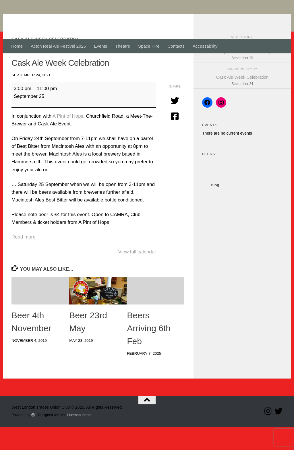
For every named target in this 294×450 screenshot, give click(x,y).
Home (17, 46)
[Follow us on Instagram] (268, 434)
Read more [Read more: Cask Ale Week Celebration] (23, 260)
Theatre (122, 46)
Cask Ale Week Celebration (242, 104)
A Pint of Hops (68, 139)
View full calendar (137, 275)
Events (100, 46)
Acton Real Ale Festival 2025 (58, 46)
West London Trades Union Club (96, 19)
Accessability (205, 46)
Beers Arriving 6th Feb (149, 351)
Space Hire (148, 46)
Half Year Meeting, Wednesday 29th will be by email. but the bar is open (242, 74)
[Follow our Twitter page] (278, 434)
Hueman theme (79, 438)
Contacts (175, 46)
